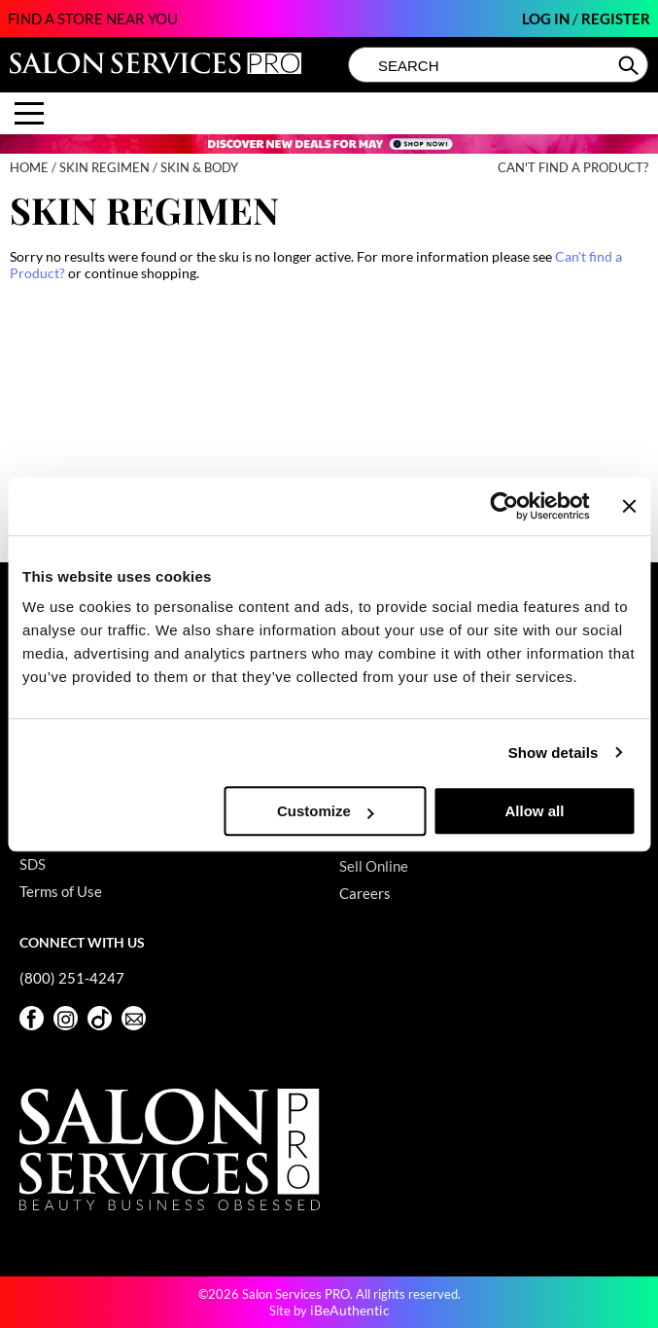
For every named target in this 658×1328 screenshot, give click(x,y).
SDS (32, 864)
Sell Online (373, 866)
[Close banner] (629, 506)
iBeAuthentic (350, 1310)
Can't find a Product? (573, 168)
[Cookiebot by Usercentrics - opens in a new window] (505, 505)
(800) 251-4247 (71, 978)
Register (615, 18)
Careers (365, 893)
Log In (547, 18)
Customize (325, 811)
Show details (553, 752)
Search (630, 65)
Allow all (534, 811)
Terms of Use (60, 891)
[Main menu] (29, 113)
